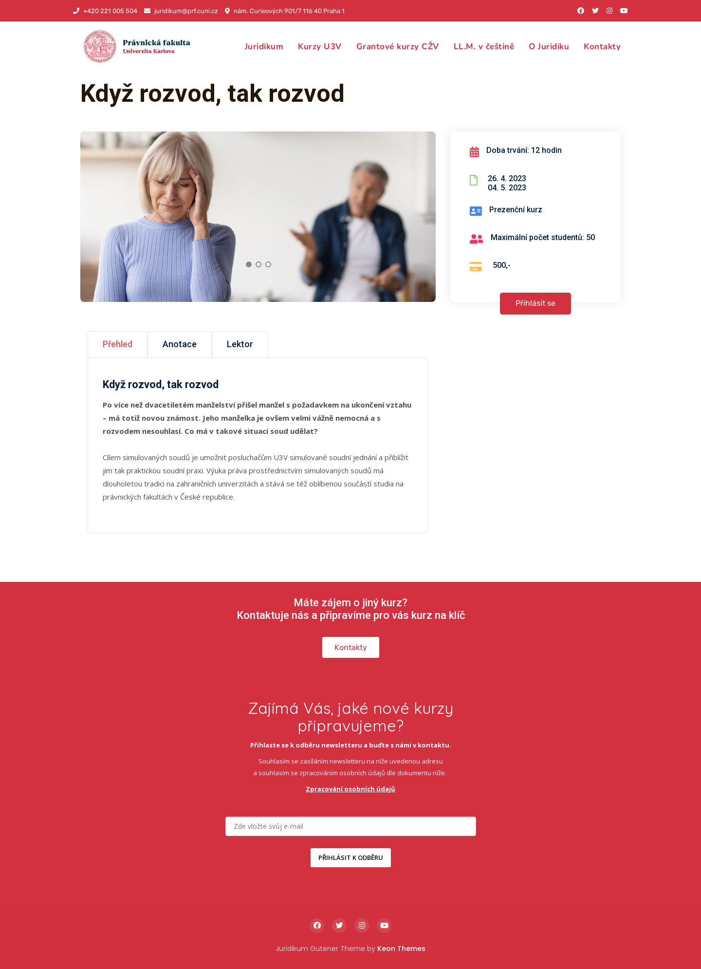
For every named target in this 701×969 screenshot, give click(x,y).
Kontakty (602, 46)
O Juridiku (549, 46)
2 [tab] (258, 264)
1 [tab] (249, 264)
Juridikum (264, 46)
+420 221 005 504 (105, 11)
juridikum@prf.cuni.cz (181, 11)
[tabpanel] (258, 216)
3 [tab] (268, 264)
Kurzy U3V (320, 46)
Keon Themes (401, 948)
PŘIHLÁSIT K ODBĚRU (350, 857)
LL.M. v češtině (484, 46)
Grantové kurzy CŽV (397, 46)
